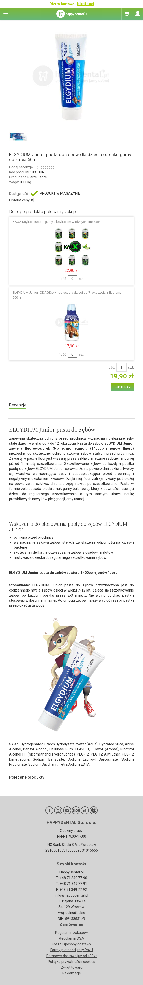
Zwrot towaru (72, 967)
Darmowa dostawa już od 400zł (71, 956)
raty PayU (85, 950)
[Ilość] (121, 367)
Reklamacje (71, 973)
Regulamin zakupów (71, 933)
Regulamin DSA (71, 938)
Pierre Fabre (37, 177)
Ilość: (111, 367)
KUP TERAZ (122, 387)
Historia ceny (21, 200)
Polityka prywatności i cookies (71, 962)
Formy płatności (63, 950)
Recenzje (17, 404)
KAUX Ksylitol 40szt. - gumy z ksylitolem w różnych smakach (57, 222)
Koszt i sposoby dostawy (71, 944)
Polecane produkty (26, 777)
